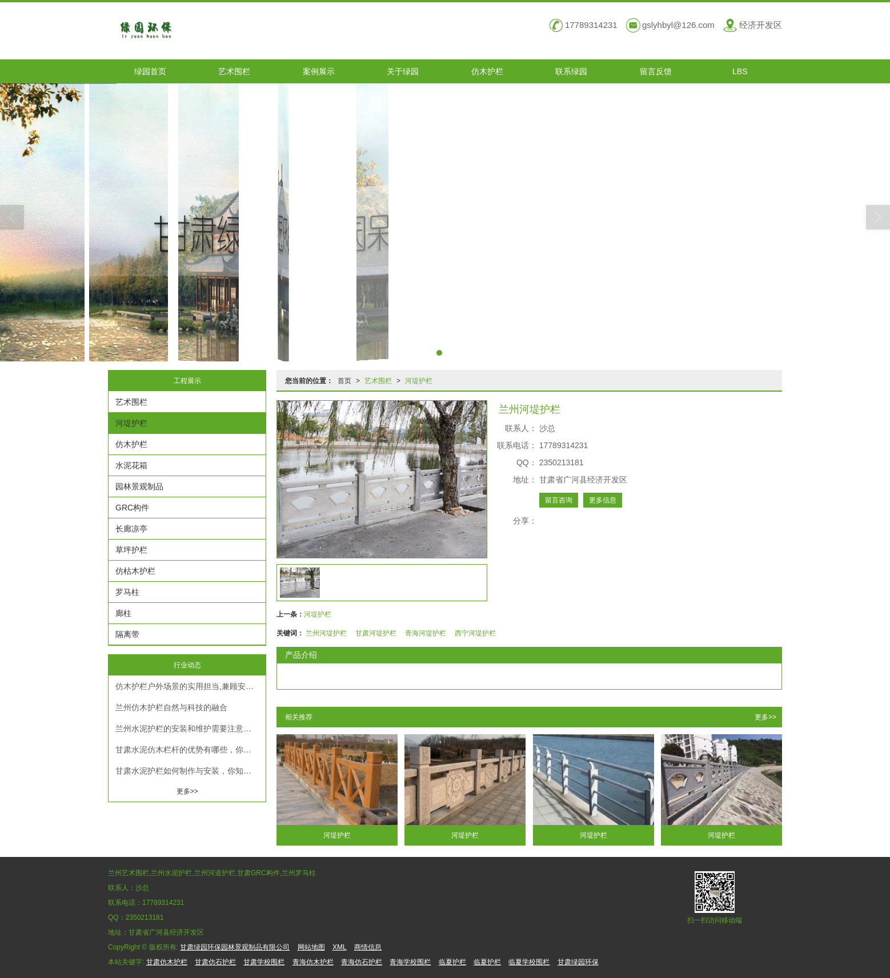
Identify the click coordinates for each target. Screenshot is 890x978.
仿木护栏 (487, 71)
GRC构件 (132, 507)
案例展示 (319, 71)
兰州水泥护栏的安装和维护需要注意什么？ (190, 728)
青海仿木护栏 (313, 962)
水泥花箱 (131, 465)
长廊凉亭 (131, 528)
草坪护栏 (131, 549)
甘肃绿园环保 (578, 962)
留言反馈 (656, 71)
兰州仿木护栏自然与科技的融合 (171, 707)
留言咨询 (558, 500)
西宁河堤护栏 (475, 633)
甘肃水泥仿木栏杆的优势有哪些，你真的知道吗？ (190, 749)
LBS (739, 71)
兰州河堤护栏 (326, 633)
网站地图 (311, 947)
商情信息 (368, 947)
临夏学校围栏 (529, 962)
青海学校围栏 (410, 962)
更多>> (765, 717)
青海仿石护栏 (361, 962)
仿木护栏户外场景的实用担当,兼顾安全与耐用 (190, 686)
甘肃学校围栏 (263, 962)
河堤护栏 (418, 381)
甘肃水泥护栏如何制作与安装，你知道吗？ (190, 770)
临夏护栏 (452, 962)
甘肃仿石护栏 (215, 962)
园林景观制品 (139, 486)
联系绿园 (571, 71)
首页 (344, 381)
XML (339, 947)
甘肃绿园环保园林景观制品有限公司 (235, 947)
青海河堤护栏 (425, 633)
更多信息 (602, 500)
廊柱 (123, 613)
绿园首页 (150, 71)
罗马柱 (127, 592)
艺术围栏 (234, 71)
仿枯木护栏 (135, 570)
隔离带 (127, 634)
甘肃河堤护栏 (375, 633)
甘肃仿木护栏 (166, 962)
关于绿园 (403, 71)
